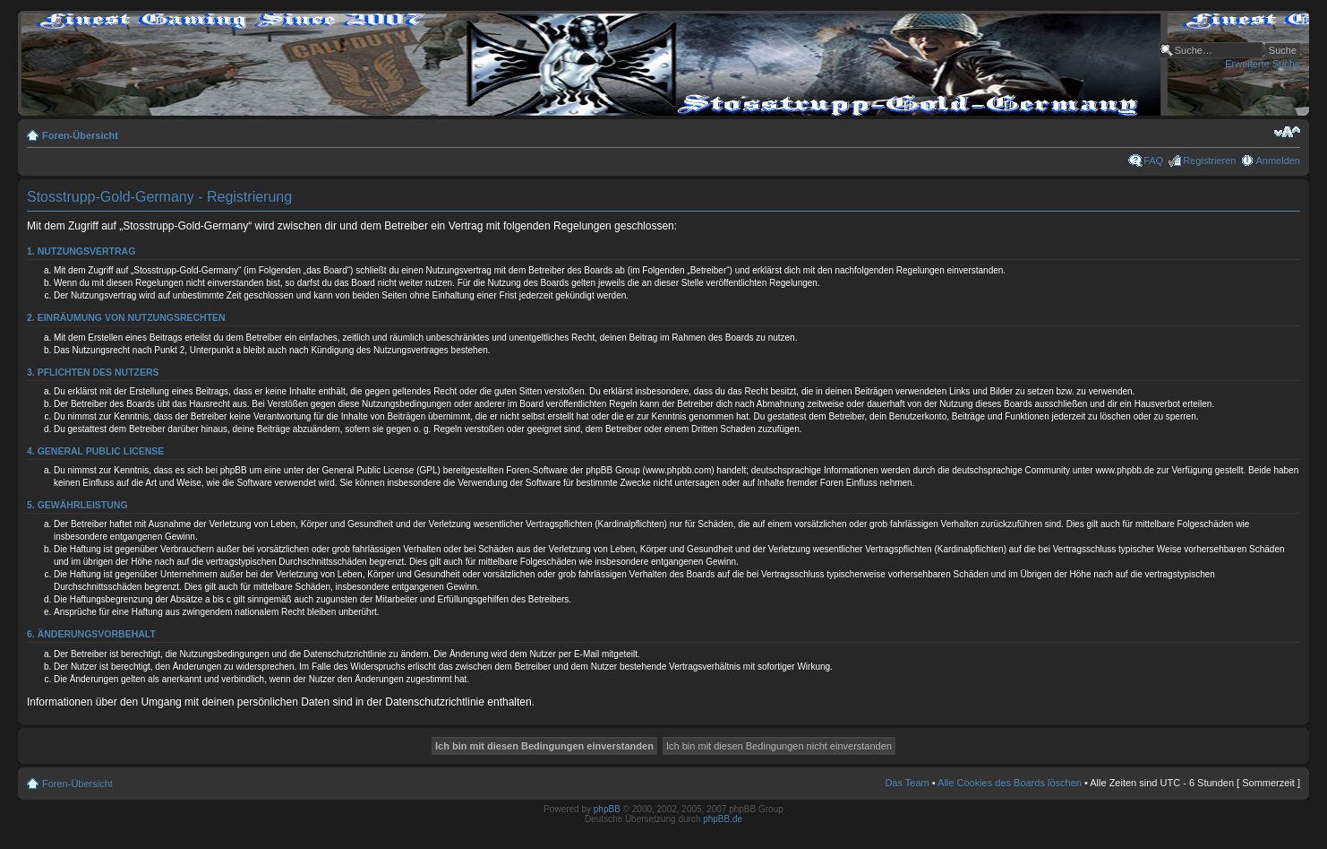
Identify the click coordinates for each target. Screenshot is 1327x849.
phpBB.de (722, 819)
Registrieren (1209, 160)
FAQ (1153, 160)
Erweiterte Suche (1262, 63)
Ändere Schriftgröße (1287, 132)
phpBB (607, 809)
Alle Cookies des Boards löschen (1009, 782)
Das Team (907, 782)
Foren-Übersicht (80, 135)
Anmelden (1277, 160)
